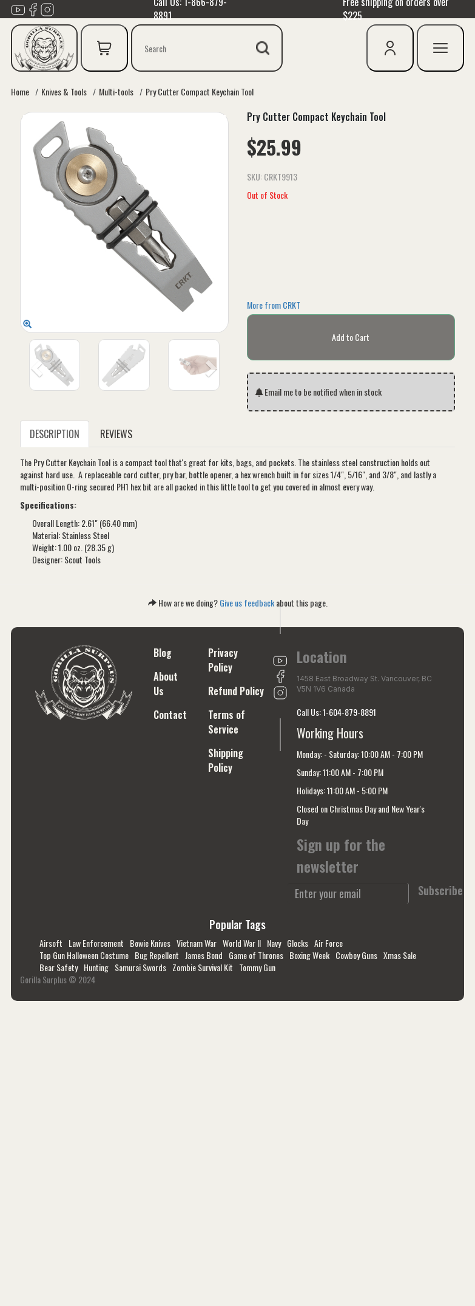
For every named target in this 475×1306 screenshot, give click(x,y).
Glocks (297, 943)
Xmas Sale (399, 955)
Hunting (96, 967)
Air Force (328, 943)
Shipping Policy (225, 760)
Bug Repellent (157, 955)
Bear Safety (58, 967)
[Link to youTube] (18, 8)
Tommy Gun (257, 967)
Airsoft (50, 943)
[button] (36, 365)
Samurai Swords (140, 967)
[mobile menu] (440, 48)
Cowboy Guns (356, 955)
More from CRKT (273, 304)
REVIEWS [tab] (116, 434)
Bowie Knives (150, 943)
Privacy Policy (223, 660)
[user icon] (390, 48)
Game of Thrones (256, 955)
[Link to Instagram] (47, 8)
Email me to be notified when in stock (318, 391)
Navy (274, 943)
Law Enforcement (96, 943)
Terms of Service (226, 722)
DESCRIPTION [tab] (54, 434)
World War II (242, 943)
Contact (170, 714)
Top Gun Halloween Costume (84, 955)
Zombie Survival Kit (202, 967)
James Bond (204, 955)
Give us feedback (247, 602)
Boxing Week (309, 955)
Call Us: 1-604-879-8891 (336, 712)
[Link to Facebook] (32, 8)
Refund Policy (236, 691)
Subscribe (440, 890)
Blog (162, 652)
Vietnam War (197, 943)
